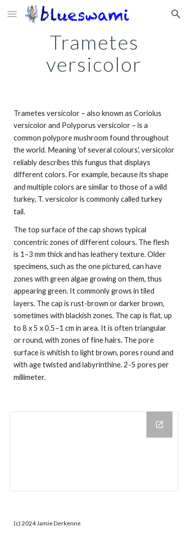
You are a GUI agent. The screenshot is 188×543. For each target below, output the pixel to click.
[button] (12, 14)
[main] (94, 53)
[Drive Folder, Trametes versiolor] (94, 451)
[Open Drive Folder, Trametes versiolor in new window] (159, 425)
